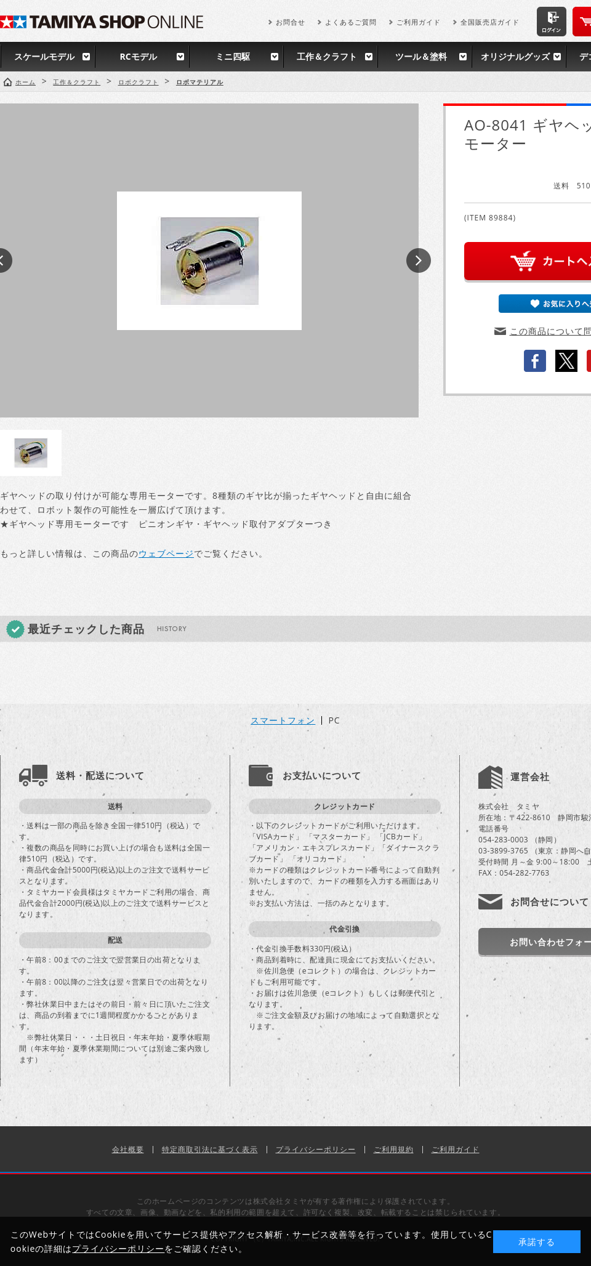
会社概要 (128, 1149)
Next (418, 260)
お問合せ (290, 21)
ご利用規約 (394, 1149)
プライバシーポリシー (316, 1149)
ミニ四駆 (232, 56)
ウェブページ (166, 553)
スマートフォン (283, 720)
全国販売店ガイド (490, 21)
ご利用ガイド (418, 21)
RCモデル (137, 56)
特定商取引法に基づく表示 (210, 1149)
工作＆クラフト (327, 56)
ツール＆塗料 (421, 56)
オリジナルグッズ (515, 56)
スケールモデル (44, 56)
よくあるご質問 (351, 21)
